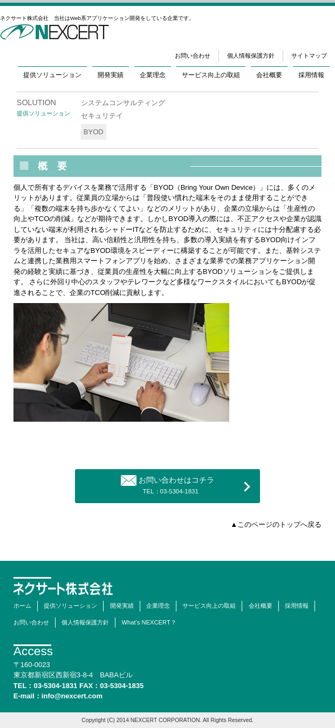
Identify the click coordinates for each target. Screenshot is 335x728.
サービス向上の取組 (211, 74)
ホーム (22, 605)
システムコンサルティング (123, 103)
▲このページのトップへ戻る (276, 524)
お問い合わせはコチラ (167, 485)
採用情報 (311, 74)
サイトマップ (309, 55)
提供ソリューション (52, 74)
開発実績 (111, 74)
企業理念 (153, 74)
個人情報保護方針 (251, 55)
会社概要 (269, 74)
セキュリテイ (102, 116)
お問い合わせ (192, 55)
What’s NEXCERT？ (149, 622)
